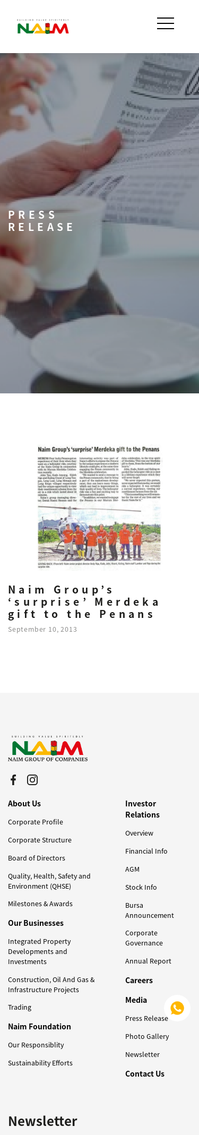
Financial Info (146, 851)
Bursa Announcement (149, 910)
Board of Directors (36, 858)
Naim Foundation (39, 1026)
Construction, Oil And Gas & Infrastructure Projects (51, 984)
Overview (139, 833)
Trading (19, 1007)
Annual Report (148, 961)
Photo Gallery (147, 1036)
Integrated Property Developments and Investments (39, 951)
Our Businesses (36, 922)
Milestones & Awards (40, 903)
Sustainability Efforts (40, 1063)
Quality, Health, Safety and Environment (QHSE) (49, 881)
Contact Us (145, 1073)
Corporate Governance (144, 938)
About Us (24, 803)
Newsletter (142, 1054)
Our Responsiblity (36, 1045)
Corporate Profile (35, 822)
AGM (132, 869)
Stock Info (141, 887)
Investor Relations (142, 809)
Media (136, 999)
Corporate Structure (40, 840)
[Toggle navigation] (167, 23)
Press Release (146, 1018)
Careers (139, 980)
